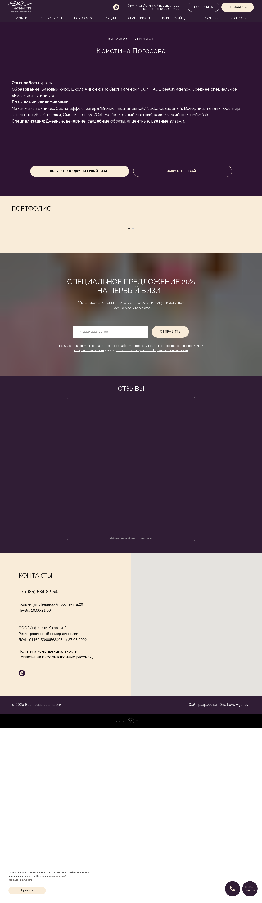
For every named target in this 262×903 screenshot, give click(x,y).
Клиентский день (176, 18)
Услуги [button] (21, 18)
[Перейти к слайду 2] (133, 403)
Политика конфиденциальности (48, 826)
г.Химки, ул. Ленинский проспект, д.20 (153, 5)
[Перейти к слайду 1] (129, 403)
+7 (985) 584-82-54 (38, 766)
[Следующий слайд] (230, 309)
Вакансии (211, 18)
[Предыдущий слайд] (32, 309)
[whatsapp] (116, 7)
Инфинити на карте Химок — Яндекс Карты (131, 713)
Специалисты (51, 18)
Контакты (238, 18)
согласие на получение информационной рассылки (152, 524)
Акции (111, 18)
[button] (237, 7)
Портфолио (83, 18)
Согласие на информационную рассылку (56, 831)
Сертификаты (139, 18)
